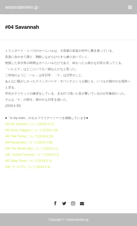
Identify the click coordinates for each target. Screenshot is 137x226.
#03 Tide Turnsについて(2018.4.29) (29, 136)
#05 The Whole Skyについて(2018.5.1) (31, 148)
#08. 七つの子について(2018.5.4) (27, 167)
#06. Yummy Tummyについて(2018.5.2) (32, 154)
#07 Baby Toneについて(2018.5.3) (28, 161)
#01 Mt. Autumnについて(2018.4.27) (29, 124)
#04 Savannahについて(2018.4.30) (29, 142)
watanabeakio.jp (21, 7)
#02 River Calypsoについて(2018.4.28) (31, 130)
